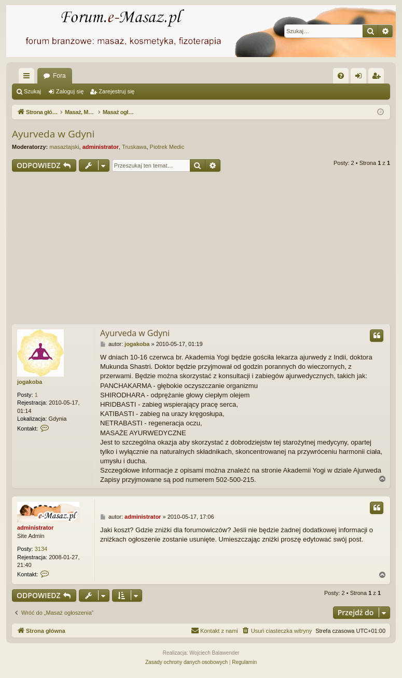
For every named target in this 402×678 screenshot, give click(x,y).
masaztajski (64, 147)
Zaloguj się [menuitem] (360, 78)
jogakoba (29, 382)
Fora (59, 75)
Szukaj (32, 91)
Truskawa (134, 147)
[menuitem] (341, 76)
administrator (100, 147)
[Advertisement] (207, 249)
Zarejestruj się (116, 91)
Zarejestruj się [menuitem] (378, 78)
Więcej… (28, 78)
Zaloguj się (70, 91)
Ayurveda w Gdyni (53, 134)
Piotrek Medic (167, 147)
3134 (41, 549)
